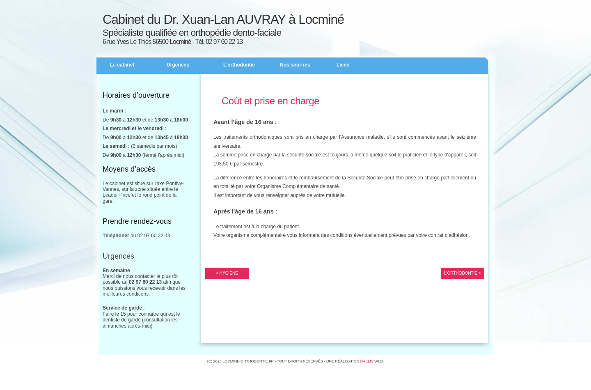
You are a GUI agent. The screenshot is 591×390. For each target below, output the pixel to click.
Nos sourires (295, 65)
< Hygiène (227, 273)
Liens (343, 65)
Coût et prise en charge (270, 100)
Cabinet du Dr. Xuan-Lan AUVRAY (194, 19)
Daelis (366, 361)
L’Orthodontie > (462, 273)
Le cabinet (122, 65)
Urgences (178, 65)
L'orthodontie (239, 65)
